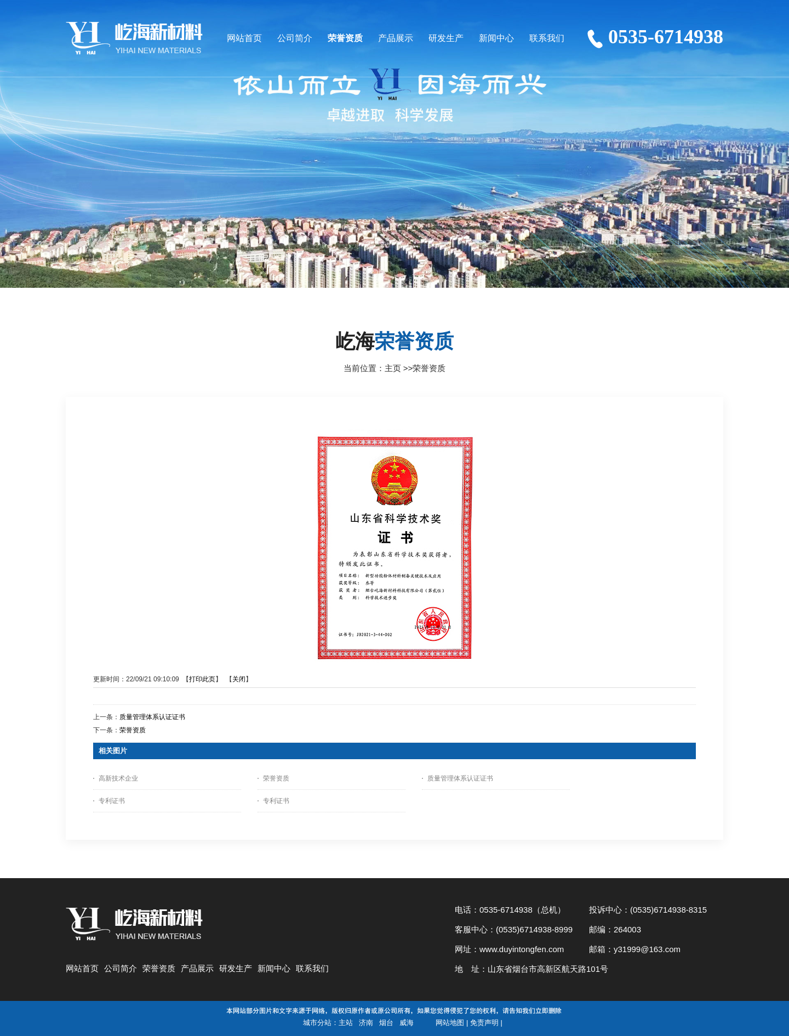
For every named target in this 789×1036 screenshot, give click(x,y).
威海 (406, 1022)
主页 (393, 368)
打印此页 (202, 679)
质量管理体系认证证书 (152, 717)
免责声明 (484, 1022)
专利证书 (112, 801)
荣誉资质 (429, 368)
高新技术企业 (118, 778)
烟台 (386, 1022)
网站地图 (450, 1022)
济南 (366, 1022)
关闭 (238, 679)
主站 (346, 1022)
